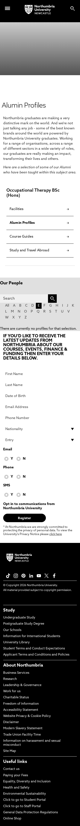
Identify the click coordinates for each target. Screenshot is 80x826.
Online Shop (12, 818)
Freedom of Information (21, 704)
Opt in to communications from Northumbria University (29, 506)
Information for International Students (31, 636)
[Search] (24, 298)
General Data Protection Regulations (30, 812)
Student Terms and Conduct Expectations (34, 648)
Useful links (15, 762)
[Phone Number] (40, 418)
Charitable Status (16, 697)
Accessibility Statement (20, 710)
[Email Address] (40, 407)
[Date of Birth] (40, 396)
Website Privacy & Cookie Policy (27, 716)
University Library (16, 642)
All (7, 305)
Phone (8, 467)
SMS (6, 485)
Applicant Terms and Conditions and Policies (36, 654)
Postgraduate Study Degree (23, 623)
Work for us (11, 691)
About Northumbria (23, 665)
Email (7, 449)
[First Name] (40, 374)
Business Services (16, 673)
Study (9, 610)
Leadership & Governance (22, 685)
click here (55, 534)
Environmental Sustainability (24, 794)
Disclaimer (11, 722)
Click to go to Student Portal (24, 800)
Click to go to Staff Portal (22, 806)
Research (10, 679)
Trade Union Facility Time (22, 734)
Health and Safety (16, 787)
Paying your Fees (15, 775)
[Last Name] (40, 385)
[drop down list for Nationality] (40, 429)
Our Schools (12, 630)
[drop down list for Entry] (40, 440)
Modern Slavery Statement (22, 728)
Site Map (9, 751)
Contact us (11, 769)
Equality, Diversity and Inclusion (27, 781)
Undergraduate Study (19, 617)
